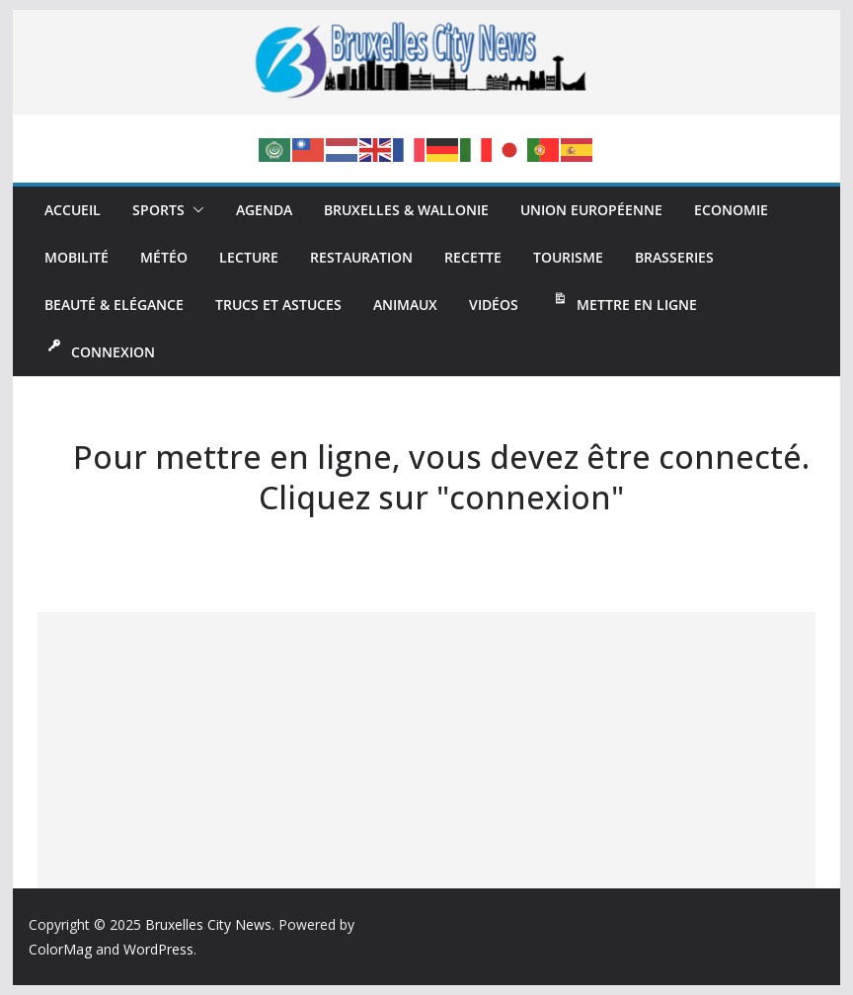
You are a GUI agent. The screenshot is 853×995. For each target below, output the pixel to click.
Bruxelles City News (208, 924)
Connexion (99, 350)
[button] (194, 210)
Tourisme (568, 257)
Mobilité (76, 257)
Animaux (405, 304)
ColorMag (60, 949)
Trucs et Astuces (278, 304)
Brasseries (674, 257)
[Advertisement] (426, 750)
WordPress (158, 949)
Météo (164, 257)
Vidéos (493, 304)
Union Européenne (591, 209)
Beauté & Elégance (114, 304)
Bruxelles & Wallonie (406, 209)
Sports (158, 209)
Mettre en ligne (623, 302)
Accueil (72, 209)
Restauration (361, 257)
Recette (473, 257)
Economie (731, 209)
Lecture (248, 257)
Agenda (264, 209)
